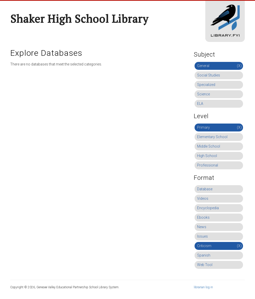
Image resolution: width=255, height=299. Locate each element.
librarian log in (203, 287)
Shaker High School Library (79, 19)
